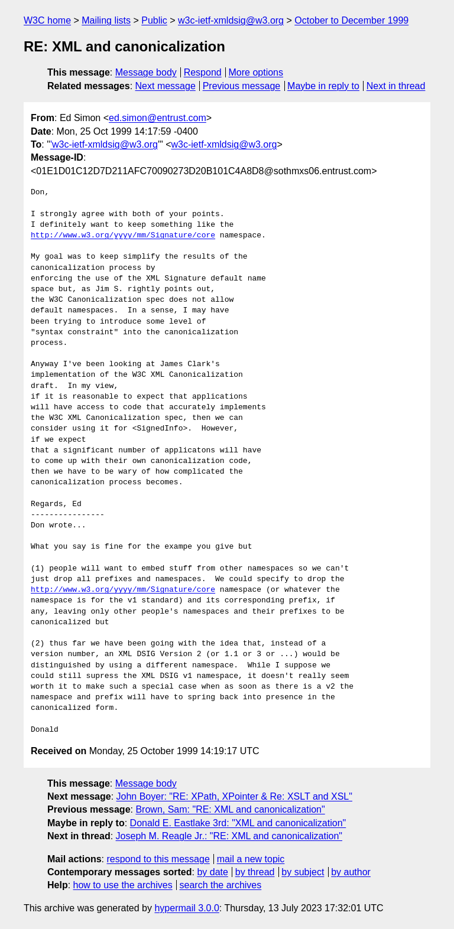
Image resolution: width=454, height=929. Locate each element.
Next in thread (396, 86)
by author (351, 872)
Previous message (242, 86)
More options (256, 72)
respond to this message (157, 859)
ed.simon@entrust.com (157, 118)
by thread (255, 872)
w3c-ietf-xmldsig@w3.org (231, 20)
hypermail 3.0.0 (186, 908)
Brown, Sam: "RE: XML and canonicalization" (230, 809)
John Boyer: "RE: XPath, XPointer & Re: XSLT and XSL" (234, 796)
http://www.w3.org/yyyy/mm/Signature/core (123, 235)
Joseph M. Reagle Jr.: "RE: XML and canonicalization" (229, 836)
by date (212, 872)
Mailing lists (106, 20)
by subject (302, 872)
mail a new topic (251, 859)
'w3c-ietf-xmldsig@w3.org (104, 144)
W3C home (47, 20)
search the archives (221, 885)
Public (154, 20)
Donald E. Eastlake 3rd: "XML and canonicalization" (238, 823)
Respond (203, 72)
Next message (165, 86)
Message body (146, 72)
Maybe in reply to (323, 86)
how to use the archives (123, 885)
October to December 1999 (351, 20)
